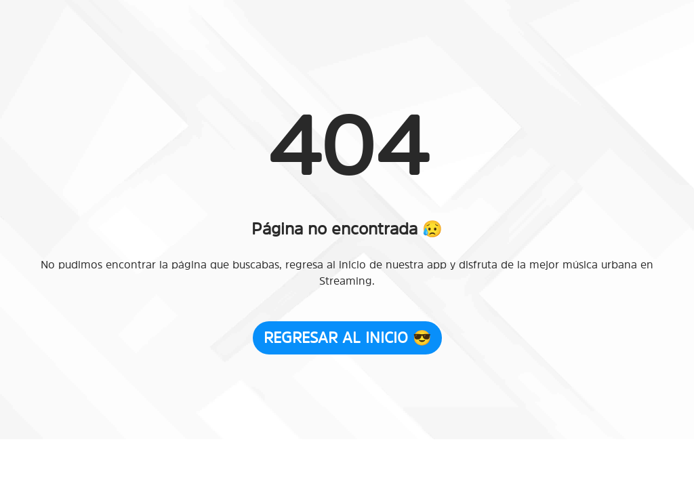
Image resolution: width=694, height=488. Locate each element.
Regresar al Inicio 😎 (347, 337)
